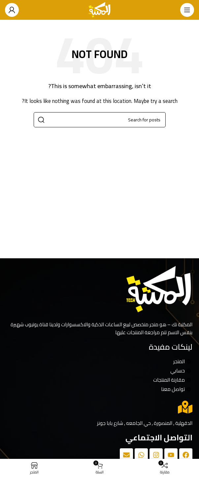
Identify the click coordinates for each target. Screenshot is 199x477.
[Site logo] (99, 9)
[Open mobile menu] (187, 9)
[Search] (100, 119)
